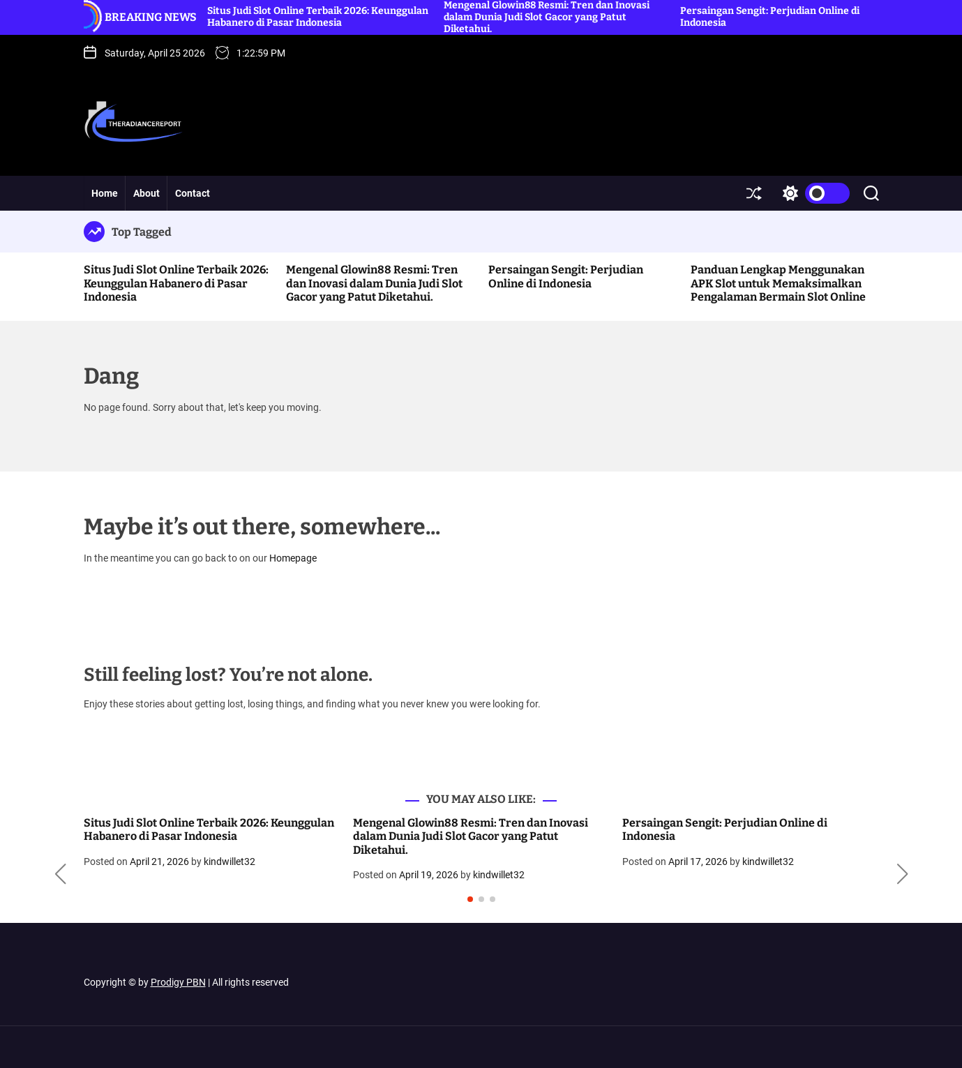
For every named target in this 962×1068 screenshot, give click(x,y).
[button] (60, 874)
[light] (813, 193)
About (146, 193)
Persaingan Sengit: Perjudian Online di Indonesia (565, 276)
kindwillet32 (229, 861)
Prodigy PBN (178, 982)
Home (104, 193)
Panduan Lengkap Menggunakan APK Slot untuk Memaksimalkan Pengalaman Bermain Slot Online (778, 283)
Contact (192, 193)
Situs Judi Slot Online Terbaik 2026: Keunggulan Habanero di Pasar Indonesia (317, 17)
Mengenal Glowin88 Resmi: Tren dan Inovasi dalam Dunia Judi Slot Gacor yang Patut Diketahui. (374, 283)
